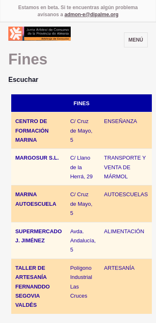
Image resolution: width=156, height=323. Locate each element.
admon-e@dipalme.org (91, 14)
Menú (136, 40)
